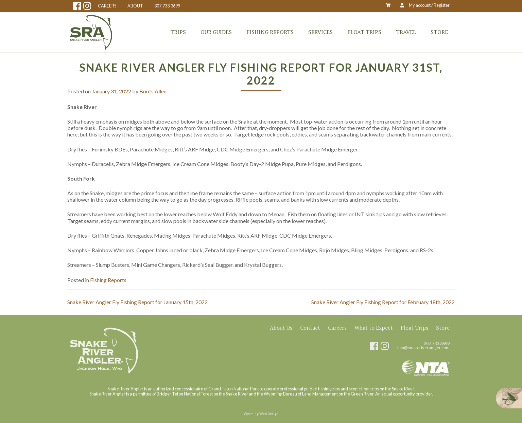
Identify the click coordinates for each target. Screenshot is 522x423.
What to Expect (373, 327)
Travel (406, 32)
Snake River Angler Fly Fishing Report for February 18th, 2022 (383, 302)
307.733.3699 (167, 5)
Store (439, 32)
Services (320, 32)
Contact (310, 327)
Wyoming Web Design (261, 413)
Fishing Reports (270, 32)
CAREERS (107, 5)
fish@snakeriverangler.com (423, 348)
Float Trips (364, 32)
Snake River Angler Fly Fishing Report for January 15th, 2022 (137, 302)
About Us (281, 327)
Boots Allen (153, 91)
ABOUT (135, 5)
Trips (178, 32)
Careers (337, 327)
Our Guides (216, 32)
